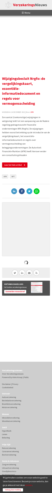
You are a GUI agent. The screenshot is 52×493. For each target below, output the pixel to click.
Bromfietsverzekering (11, 404)
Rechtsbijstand (8, 475)
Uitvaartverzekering (10, 468)
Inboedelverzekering (11, 418)
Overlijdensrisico (9, 471)
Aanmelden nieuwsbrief (15, 291)
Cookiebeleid (7, 387)
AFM (32, 112)
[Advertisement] (26, 43)
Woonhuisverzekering (11, 421)
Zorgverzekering (9, 464)
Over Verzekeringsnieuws (13, 374)
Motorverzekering (9, 407)
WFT (13, 176)
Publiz (26, 377)
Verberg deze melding (13, 490)
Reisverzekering (9, 448)
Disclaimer (6, 384)
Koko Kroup (17, 377)
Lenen (4, 434)
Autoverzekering (9, 397)
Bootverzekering (9, 455)
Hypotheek (6, 431)
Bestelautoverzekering (11, 400)
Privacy (15, 384)
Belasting (6, 437)
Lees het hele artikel (13, 165)
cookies (28, 485)
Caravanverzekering (10, 451)
